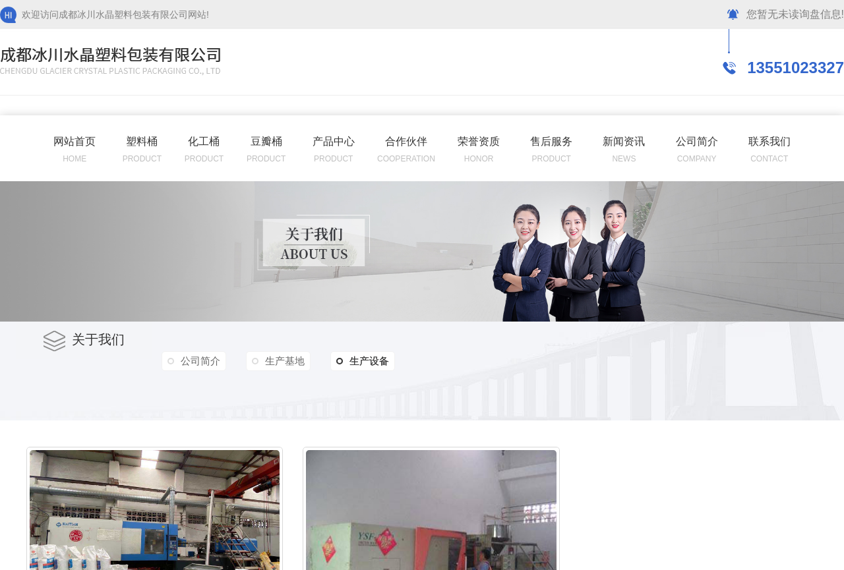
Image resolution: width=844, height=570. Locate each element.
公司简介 (697, 141)
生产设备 (362, 361)
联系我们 (769, 141)
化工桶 (204, 141)
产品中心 (334, 141)
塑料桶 (142, 141)
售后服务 (551, 141)
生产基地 (285, 360)
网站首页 (74, 141)
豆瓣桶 (266, 141)
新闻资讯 (624, 141)
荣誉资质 (479, 141)
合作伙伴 (406, 141)
